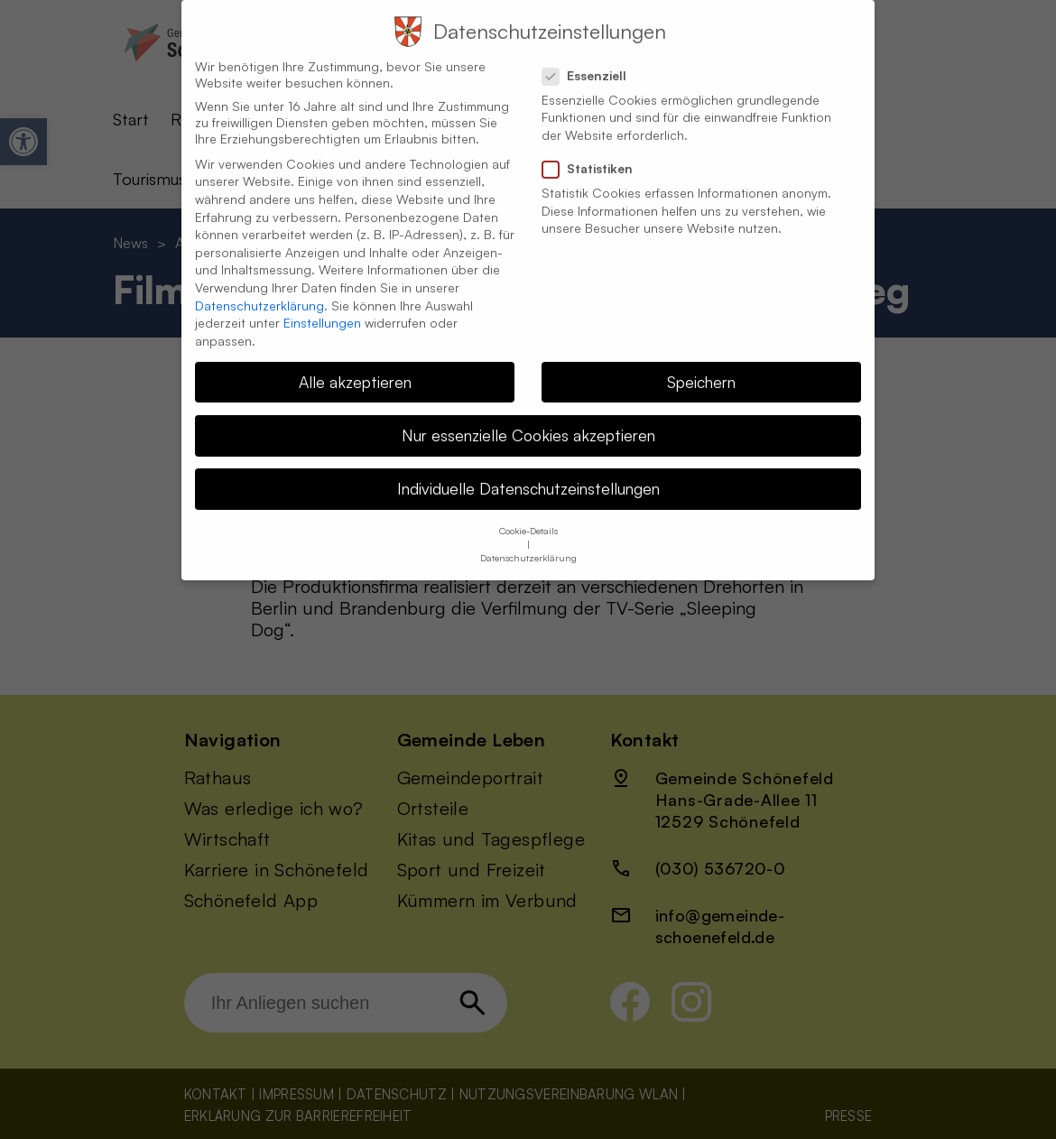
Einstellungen (322, 308)
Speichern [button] (701, 367)
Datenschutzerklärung (259, 291)
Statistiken (595, 154)
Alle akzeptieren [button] (355, 367)
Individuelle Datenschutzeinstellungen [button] (528, 474)
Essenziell (592, 61)
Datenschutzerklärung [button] (528, 544)
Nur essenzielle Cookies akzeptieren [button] (528, 421)
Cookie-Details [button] (528, 517)
